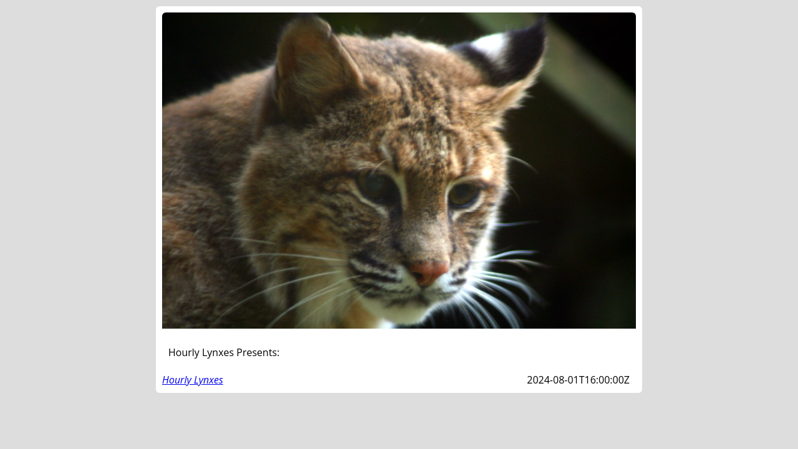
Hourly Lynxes (192, 380)
